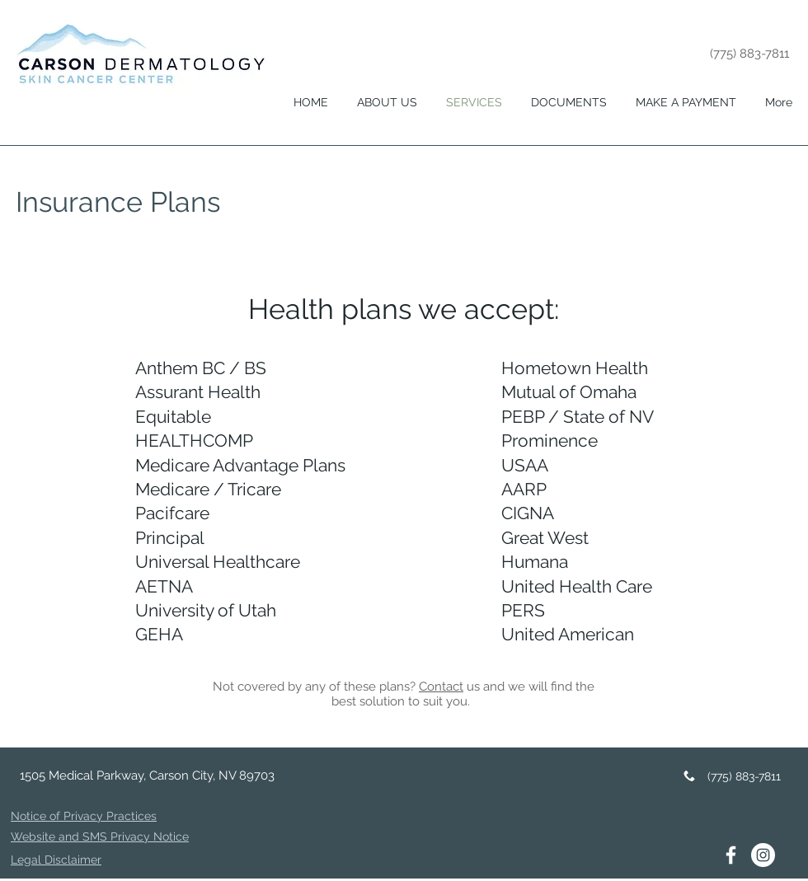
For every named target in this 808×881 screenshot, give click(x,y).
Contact (441, 686)
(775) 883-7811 (749, 53)
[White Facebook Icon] (731, 855)
